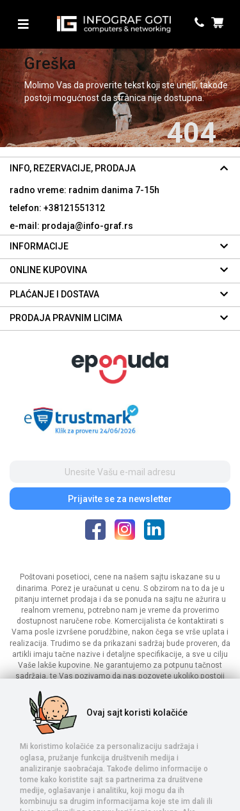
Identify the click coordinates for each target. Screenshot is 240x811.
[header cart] (219, 24)
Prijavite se (120, 499)
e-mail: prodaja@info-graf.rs (71, 226)
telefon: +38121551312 (57, 208)
